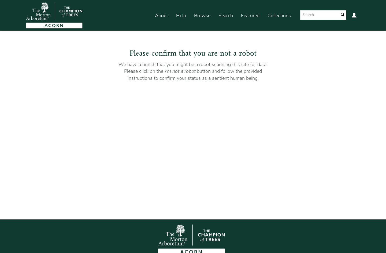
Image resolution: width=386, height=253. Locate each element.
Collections (279, 15)
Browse (202, 15)
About (161, 15)
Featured (250, 15)
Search (225, 15)
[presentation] (192, 98)
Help (181, 15)
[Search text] (319, 15)
